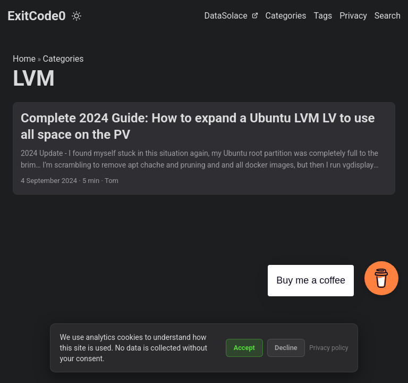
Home (24, 59)
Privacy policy (328, 348)
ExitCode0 (36, 16)
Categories (63, 59)
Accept (244, 348)
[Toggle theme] (76, 16)
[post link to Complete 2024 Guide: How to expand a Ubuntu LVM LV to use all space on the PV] (204, 148)
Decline (286, 348)
